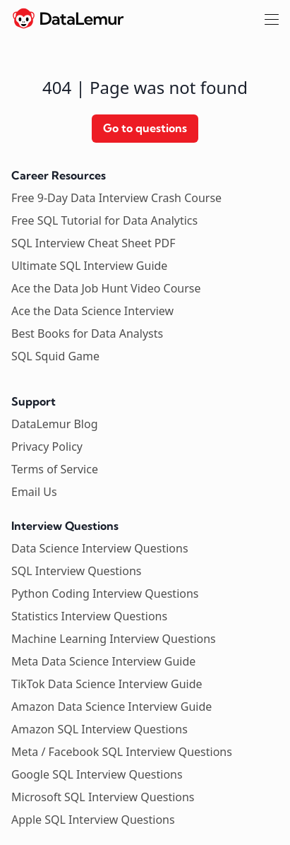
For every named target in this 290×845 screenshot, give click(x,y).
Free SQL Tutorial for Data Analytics (104, 220)
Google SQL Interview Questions (97, 774)
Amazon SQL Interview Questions (99, 729)
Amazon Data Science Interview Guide (111, 706)
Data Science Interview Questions (99, 548)
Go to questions (145, 128)
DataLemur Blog (54, 424)
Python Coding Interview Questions (105, 593)
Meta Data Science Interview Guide (103, 661)
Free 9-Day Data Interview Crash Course (116, 198)
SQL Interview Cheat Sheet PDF (93, 243)
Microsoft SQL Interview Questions (103, 797)
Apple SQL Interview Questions (93, 819)
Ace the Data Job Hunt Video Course (106, 288)
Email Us (34, 492)
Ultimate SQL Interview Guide (89, 265)
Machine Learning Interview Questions (113, 638)
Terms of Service (54, 469)
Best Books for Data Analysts (87, 333)
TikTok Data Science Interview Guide (107, 684)
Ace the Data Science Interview (92, 311)
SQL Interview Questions (76, 571)
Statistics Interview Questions (89, 616)
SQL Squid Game (55, 356)
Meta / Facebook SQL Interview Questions (121, 752)
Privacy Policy (47, 446)
